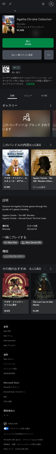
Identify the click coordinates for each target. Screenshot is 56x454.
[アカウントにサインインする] (51, 4)
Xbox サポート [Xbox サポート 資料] (9, 359)
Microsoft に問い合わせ (12, 440)
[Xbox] (7, 10)
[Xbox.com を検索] (10, 3)
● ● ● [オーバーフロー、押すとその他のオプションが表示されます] (48, 55)
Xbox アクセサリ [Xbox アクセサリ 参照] (10, 345)
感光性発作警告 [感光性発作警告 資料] (9, 373)
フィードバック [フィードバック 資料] (9, 364)
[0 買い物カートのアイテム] (44, 4)
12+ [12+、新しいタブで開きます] (16, 67)
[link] (15, 169)
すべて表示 (35, 144)
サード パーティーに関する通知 (29, 444)
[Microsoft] (28, 2)
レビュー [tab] (28, 95)
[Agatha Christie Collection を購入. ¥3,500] (28, 43)
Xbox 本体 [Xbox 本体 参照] (7, 331)
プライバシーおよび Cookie (33, 440)
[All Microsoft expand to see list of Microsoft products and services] (3, 4)
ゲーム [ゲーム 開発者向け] (6, 415)
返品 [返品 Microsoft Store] (5, 397)
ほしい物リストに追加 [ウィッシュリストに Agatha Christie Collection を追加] (22, 54)
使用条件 (7, 444)
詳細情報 (30, 83)
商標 (13, 444)
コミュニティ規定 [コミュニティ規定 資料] (10, 369)
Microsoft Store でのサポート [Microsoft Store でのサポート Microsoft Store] (14, 392)
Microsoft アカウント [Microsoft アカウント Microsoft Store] (11, 387)
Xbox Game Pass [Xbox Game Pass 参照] (10, 341)
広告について (8, 449)
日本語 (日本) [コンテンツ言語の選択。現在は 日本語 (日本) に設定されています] (13, 423)
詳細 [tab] (12, 95)
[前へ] (45, 106)
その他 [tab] (44, 95)
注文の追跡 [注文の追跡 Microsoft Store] (8, 401)
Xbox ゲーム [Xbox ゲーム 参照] (8, 336)
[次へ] (51, 106)
